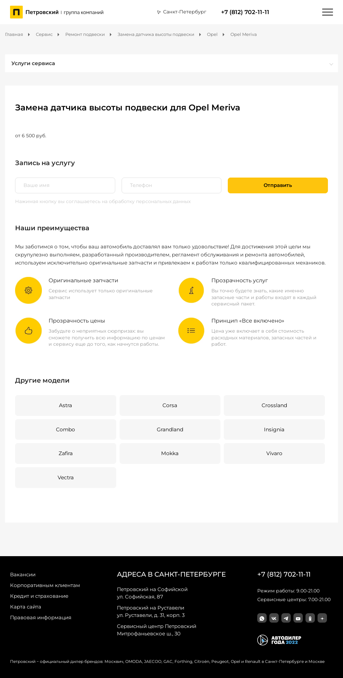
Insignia (274, 429)
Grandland (170, 429)
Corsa (169, 405)
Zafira (66, 453)
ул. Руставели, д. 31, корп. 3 (151, 611)
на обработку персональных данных (146, 201)
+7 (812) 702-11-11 (245, 12)
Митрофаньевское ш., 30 (156, 630)
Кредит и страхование (39, 596)
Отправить (278, 185)
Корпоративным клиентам (45, 585)
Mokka (170, 453)
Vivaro (274, 453)
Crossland (274, 405)
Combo (65, 429)
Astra (65, 405)
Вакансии (23, 574)
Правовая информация (40, 617)
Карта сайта (25, 606)
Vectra (66, 477)
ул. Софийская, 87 (152, 593)
